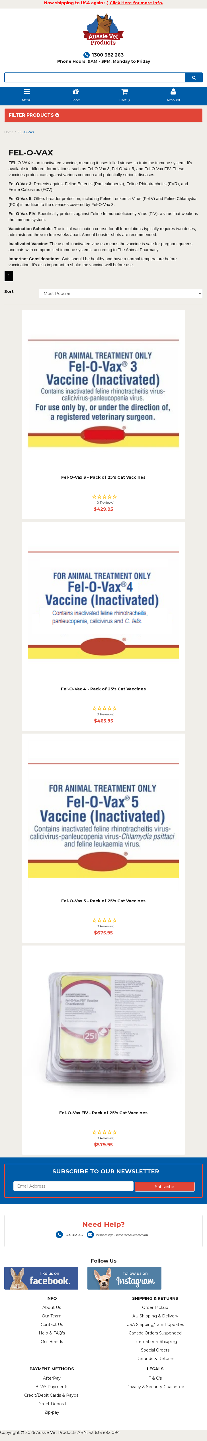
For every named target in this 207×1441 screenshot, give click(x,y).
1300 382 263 (103, 55)
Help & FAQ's (52, 1333)
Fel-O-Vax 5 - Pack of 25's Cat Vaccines (103, 900)
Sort (9, 291)
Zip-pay (51, 1412)
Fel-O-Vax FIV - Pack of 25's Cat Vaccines (103, 1112)
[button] (104, 499)
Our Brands (52, 1341)
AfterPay (52, 1378)
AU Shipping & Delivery (155, 1316)
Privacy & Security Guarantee (155, 1386)
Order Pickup (155, 1307)
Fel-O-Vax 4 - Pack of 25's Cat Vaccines (103, 689)
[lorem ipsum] (95, 77)
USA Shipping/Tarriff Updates (155, 1324)
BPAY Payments (51, 1386)
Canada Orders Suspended (155, 1333)
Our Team (52, 1316)
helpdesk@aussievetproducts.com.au (117, 1235)
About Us (51, 1307)
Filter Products (34, 115)
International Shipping (155, 1341)
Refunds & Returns (155, 1358)
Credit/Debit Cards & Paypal (51, 1395)
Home (8, 132)
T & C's (155, 1378)
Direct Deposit (51, 1403)
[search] (194, 77)
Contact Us (52, 1324)
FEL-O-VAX (25, 132)
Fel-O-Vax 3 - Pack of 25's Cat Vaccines (103, 477)
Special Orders (155, 1350)
